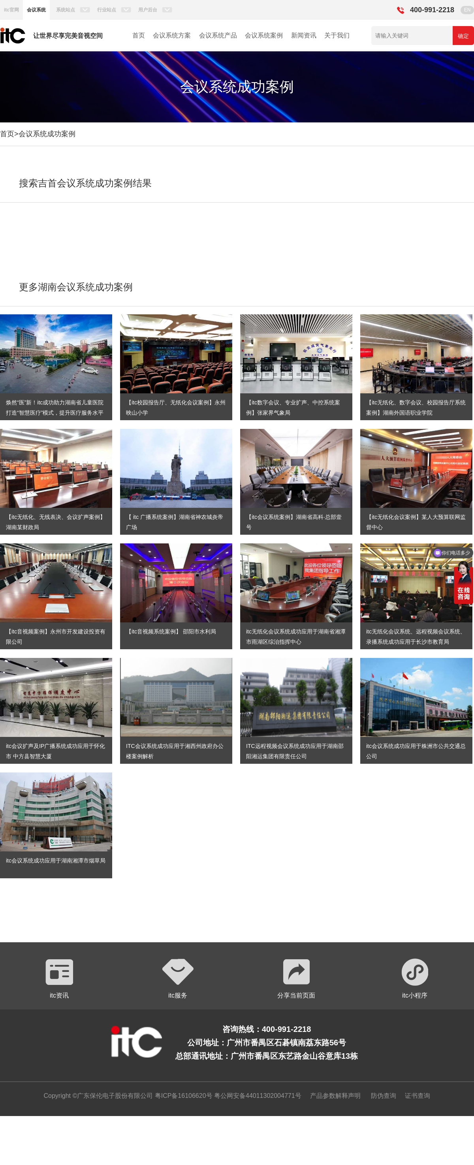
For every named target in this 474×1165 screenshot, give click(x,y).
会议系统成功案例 (47, 134)
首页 (138, 35)
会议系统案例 (264, 35)
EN (467, 10)
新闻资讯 (303, 35)
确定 (463, 36)
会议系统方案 (172, 35)
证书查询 (417, 1095)
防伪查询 (383, 1095)
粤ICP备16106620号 (182, 1095)
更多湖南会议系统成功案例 (76, 287)
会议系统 (36, 10)
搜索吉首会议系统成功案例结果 (85, 183)
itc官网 (11, 10)
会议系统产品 (218, 35)
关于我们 (337, 35)
